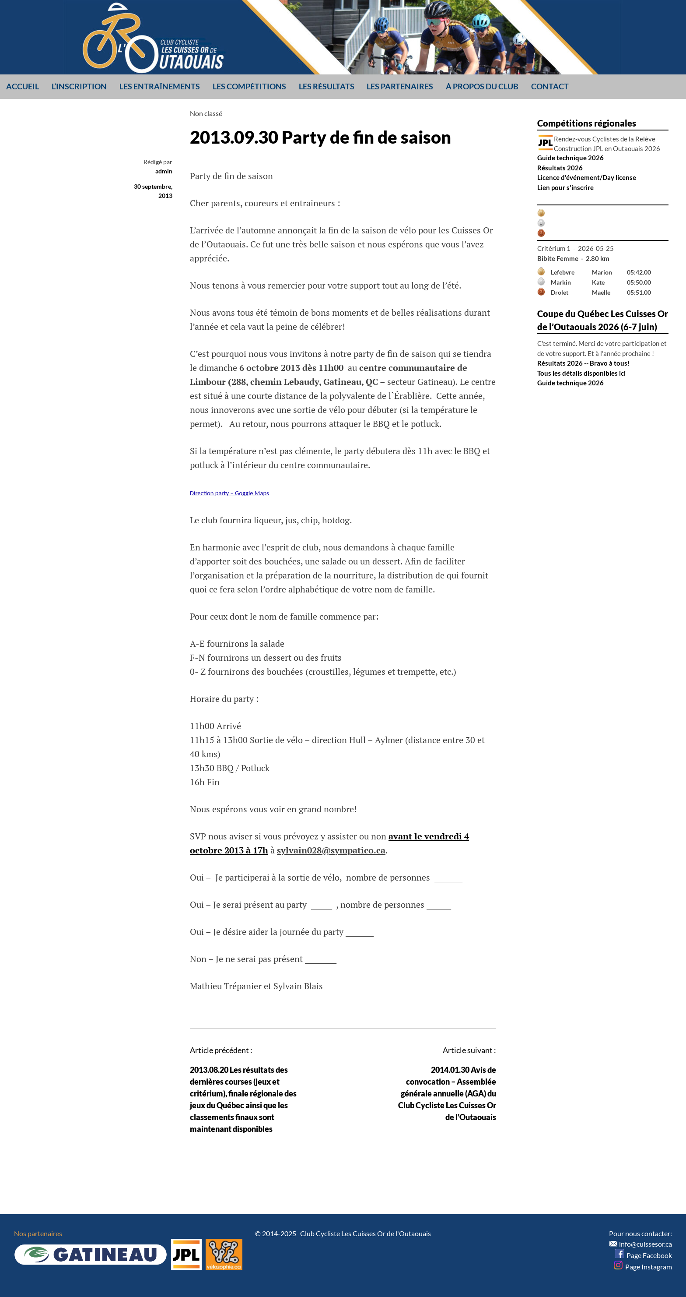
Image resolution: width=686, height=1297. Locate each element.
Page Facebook (643, 1255)
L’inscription (79, 86)
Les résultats (326, 86)
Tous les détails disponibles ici (581, 373)
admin (163, 171)
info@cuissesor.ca (645, 1244)
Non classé (206, 113)
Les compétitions (249, 86)
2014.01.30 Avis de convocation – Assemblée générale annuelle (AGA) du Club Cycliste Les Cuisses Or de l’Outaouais (447, 1093)
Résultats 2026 (560, 168)
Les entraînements (159, 86)
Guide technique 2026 (570, 158)
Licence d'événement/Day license (586, 177)
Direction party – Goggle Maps (229, 493)
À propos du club (482, 86)
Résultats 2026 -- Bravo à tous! (583, 363)
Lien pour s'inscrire (565, 187)
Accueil (22, 86)
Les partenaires (400, 86)
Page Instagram (643, 1266)
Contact (550, 86)
